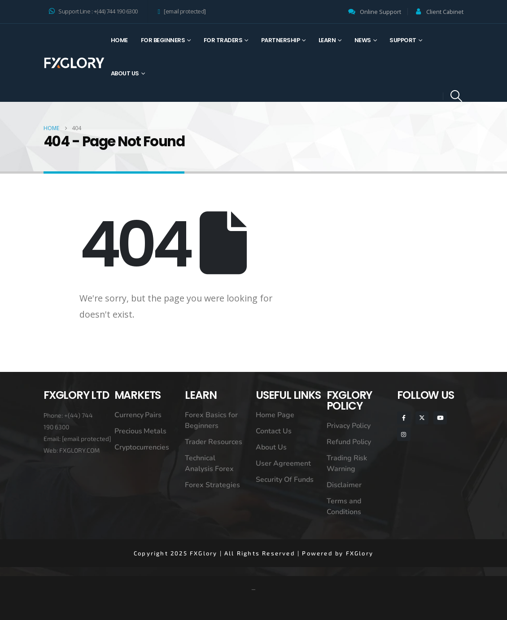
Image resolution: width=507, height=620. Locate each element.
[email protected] (86, 438)
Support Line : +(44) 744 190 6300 (93, 11)
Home (119, 40)
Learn (327, 40)
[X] (421, 417)
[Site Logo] (74, 62)
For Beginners (163, 40)
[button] (456, 96)
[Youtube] (439, 417)
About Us (125, 73)
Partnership (280, 40)
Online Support (380, 12)
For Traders (223, 40)
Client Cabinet (444, 12)
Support (402, 40)
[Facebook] (403, 417)
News (362, 40)
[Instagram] (403, 434)
